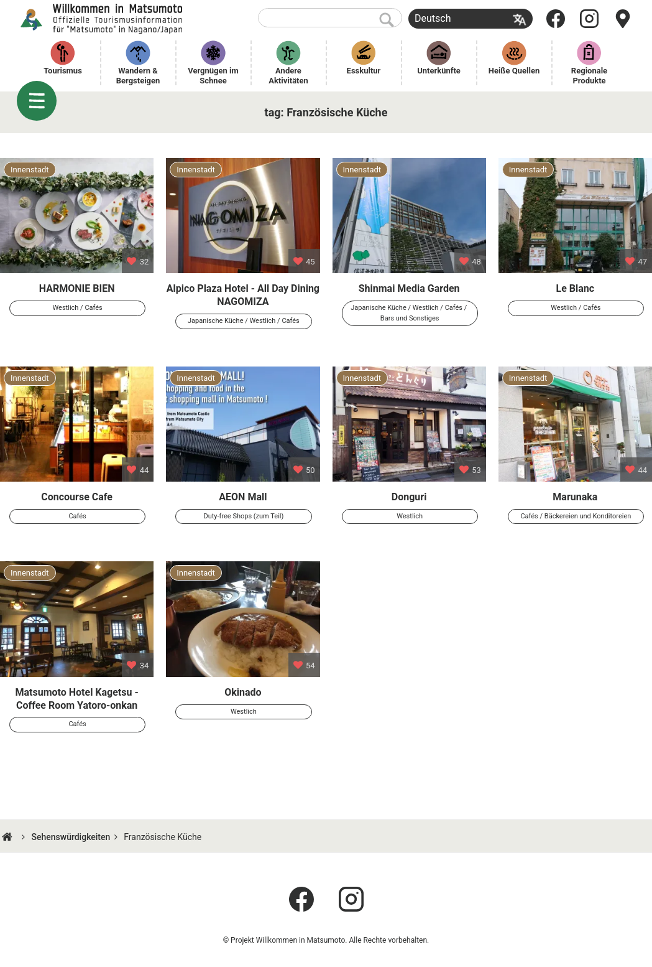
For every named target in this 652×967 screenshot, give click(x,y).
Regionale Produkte (590, 75)
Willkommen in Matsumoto (102, 18)
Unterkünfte (439, 70)
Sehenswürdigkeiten (70, 837)
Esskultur (364, 70)
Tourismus (63, 70)
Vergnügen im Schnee (214, 75)
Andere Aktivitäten (288, 75)
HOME (9, 837)
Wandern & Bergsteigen (138, 75)
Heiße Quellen (514, 70)
